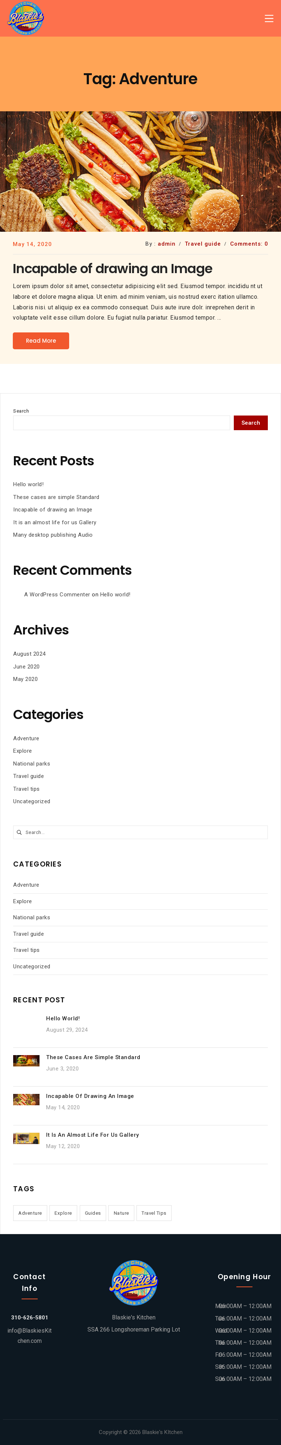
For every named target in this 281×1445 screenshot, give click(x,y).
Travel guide (28, 776)
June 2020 (26, 666)
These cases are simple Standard (56, 497)
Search (21, 411)
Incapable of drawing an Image (53, 509)
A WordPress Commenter (57, 594)
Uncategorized (31, 801)
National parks (31, 763)
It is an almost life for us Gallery (55, 522)
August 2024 (29, 654)
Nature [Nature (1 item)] (121, 1213)
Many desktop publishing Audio (53, 535)
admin (167, 244)
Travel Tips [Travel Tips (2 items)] (154, 1213)
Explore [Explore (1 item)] (63, 1213)
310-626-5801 (29, 1317)
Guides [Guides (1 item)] (93, 1213)
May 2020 (25, 679)
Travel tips (26, 789)
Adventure (26, 738)
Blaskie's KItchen (162, 1432)
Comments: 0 (249, 244)
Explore (22, 751)
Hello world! (28, 484)
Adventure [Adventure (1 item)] (30, 1213)
